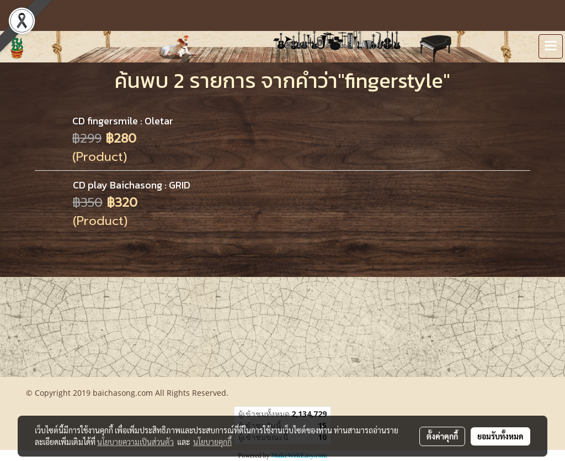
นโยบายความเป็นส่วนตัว (135, 442)
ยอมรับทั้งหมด (500, 436)
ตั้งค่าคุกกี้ (442, 436)
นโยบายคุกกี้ (212, 442)
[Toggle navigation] (551, 46)
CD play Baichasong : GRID (131, 184)
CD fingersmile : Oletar (122, 120)
